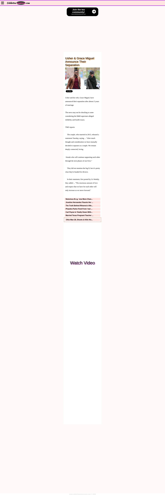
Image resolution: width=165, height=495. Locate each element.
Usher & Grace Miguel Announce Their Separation (79, 62)
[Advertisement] (82, 32)
